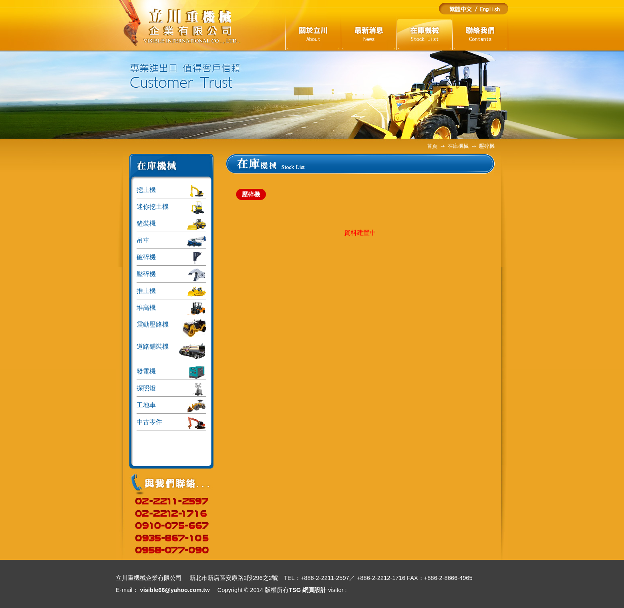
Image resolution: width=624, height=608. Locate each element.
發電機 (171, 372)
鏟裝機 (171, 224)
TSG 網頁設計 (307, 590)
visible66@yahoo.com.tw (175, 590)
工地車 (171, 406)
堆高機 (171, 308)
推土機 (171, 291)
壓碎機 (171, 275)
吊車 (171, 241)
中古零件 (171, 422)
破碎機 (171, 258)
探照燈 (171, 389)
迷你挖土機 (171, 207)
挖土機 (171, 190)
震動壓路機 (171, 328)
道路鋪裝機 (171, 351)
